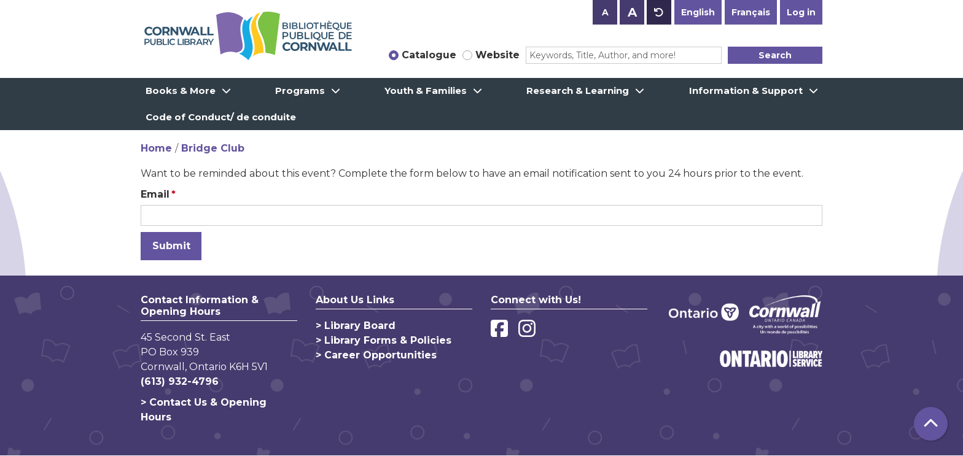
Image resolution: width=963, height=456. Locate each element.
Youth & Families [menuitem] (425, 90)
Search (775, 55)
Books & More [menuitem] (181, 90)
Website (497, 55)
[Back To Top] (931, 424)
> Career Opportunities (376, 355)
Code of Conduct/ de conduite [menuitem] (221, 117)
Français (750, 12)
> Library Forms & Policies (383, 340)
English (698, 12)
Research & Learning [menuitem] (577, 90)
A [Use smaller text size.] (605, 12)
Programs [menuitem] (300, 90)
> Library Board (356, 325)
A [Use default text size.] (659, 12)
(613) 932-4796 (180, 381)
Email (155, 194)
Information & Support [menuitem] (746, 90)
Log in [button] (801, 12)
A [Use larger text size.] (632, 12)
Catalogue (429, 55)
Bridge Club (212, 148)
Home (156, 148)
